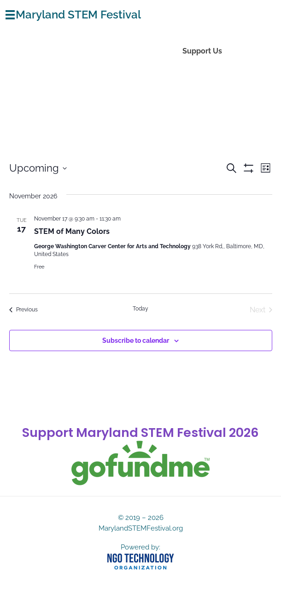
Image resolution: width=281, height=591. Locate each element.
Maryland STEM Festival (78, 14)
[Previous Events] (23, 310)
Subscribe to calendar (135, 340)
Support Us (202, 51)
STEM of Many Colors (72, 231)
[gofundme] (140, 463)
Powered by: (140, 547)
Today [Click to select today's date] (140, 308)
